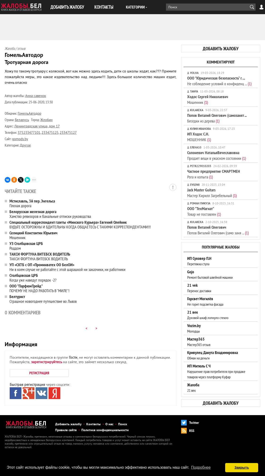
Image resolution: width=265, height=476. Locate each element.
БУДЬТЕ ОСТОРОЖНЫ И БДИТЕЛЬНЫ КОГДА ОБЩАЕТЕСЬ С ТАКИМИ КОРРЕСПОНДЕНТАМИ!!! (80, 224)
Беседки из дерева (217, 118)
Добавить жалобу (68, 424)
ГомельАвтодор (29, 114)
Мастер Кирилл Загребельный (212, 192)
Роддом (26, 246)
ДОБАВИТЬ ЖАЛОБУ (67, 7)
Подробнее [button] (201, 467)
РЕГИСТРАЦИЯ (39, 373)
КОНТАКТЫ (103, 7)
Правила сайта (66, 430)
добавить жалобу (221, 49)
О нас (109, 424)
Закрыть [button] (242, 467)
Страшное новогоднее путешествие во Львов (43, 299)
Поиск (122, 424)
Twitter (194, 423)
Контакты (93, 424)
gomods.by (20, 139)
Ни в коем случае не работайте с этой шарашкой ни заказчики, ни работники (67, 267)
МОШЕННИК (199, 136)
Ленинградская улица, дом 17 (37, 126)
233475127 (68, 133)
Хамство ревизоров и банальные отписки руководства (50, 214)
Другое (25, 145)
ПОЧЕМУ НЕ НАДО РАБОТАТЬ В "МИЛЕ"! (39, 288)
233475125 (49, 133)
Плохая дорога (32, 203)
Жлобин (46, 120)
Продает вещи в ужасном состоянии (216, 155)
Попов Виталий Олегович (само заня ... (218, 230)
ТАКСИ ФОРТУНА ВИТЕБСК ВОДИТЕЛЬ (39, 256)
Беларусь (22, 120)
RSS (191, 431)
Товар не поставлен (204, 211)
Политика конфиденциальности (105, 430)
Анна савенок (35, 96)
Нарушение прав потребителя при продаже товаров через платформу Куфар (216, 371)
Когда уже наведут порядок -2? (32, 278)
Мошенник (33, 235)
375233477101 (29, 133)
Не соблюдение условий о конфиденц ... (219, 80)
